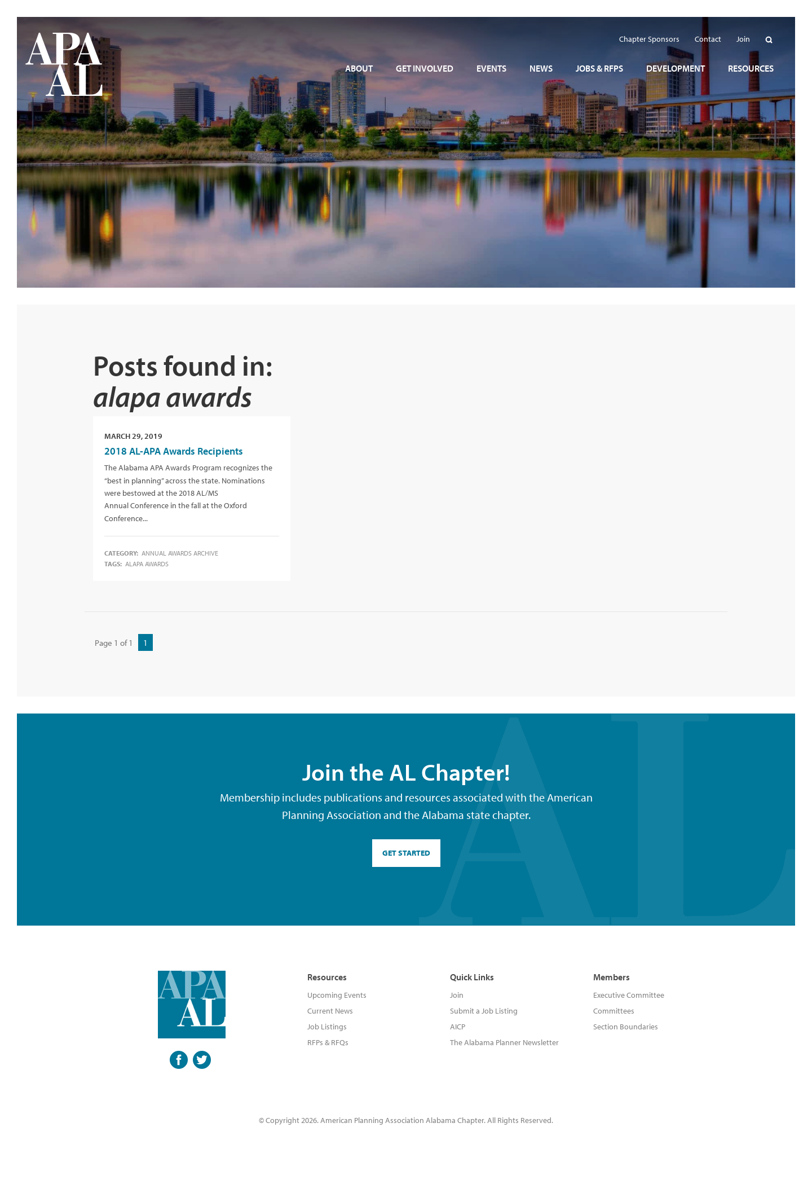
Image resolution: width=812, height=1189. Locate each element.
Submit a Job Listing (484, 1011)
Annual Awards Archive (180, 553)
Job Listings (327, 1026)
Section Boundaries (625, 1026)
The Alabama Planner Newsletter (504, 1042)
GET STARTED (406, 853)
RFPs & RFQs (327, 1042)
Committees (613, 1011)
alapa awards (147, 564)
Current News (330, 1011)
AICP (457, 1026)
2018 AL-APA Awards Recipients (173, 450)
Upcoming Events (337, 995)
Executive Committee (628, 995)
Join (457, 995)
